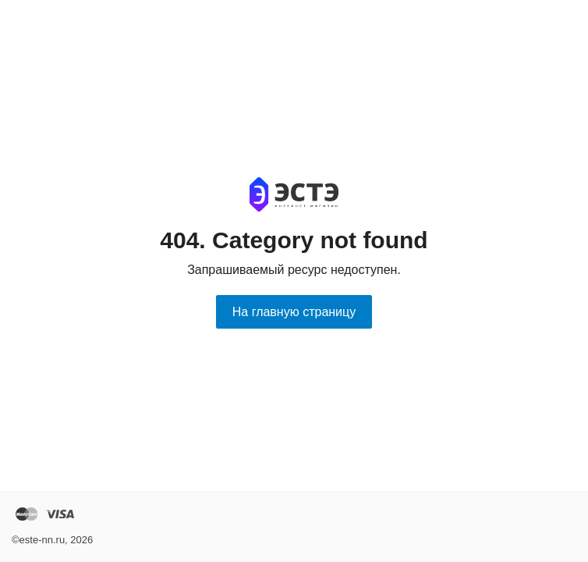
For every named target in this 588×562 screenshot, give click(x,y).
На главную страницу (294, 311)
